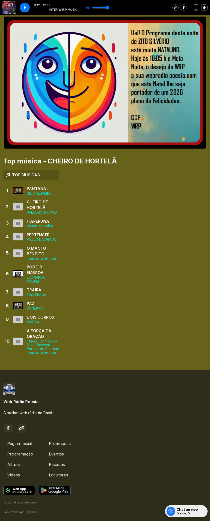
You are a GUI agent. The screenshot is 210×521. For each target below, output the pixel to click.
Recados (57, 464)
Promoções (60, 443)
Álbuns (14, 464)
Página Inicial (19, 443)
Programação (20, 454)
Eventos (56, 454)
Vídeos (13, 475)
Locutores (58, 475)
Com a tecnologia (20, 512)
